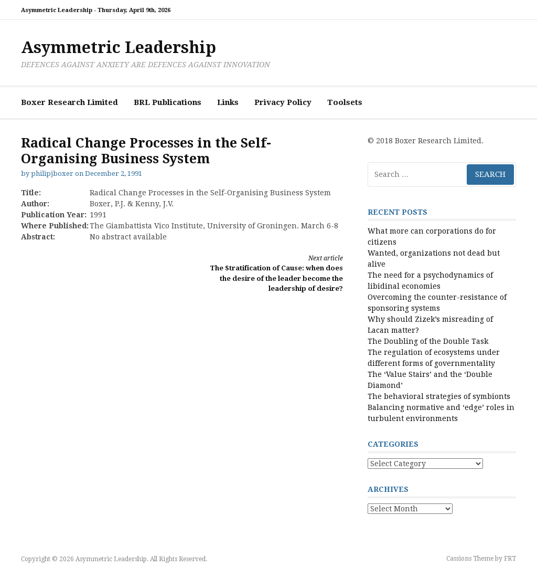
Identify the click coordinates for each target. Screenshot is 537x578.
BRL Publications (167, 102)
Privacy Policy (283, 102)
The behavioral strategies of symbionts (439, 396)
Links (228, 102)
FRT (510, 558)
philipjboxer (52, 173)
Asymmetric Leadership (118, 47)
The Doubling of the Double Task (428, 341)
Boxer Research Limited (69, 102)
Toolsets (344, 102)
